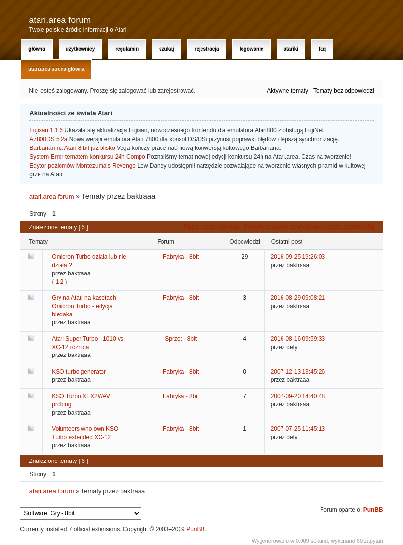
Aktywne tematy (287, 90)
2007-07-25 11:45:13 (298, 428)
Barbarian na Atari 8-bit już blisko (72, 148)
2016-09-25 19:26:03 (298, 256)
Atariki (291, 49)
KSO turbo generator (79, 371)
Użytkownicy (80, 49)
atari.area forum (60, 20)
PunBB (373, 509)
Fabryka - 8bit (181, 256)
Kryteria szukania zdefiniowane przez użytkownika (309, 227)
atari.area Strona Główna (56, 69)
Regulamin (127, 49)
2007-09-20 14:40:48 (298, 396)
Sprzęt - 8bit (181, 338)
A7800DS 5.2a (48, 139)
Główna (36, 49)
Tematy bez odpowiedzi (343, 90)
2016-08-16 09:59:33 (298, 338)
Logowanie (251, 49)
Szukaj (166, 49)
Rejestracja (207, 49)
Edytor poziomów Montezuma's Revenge (82, 165)
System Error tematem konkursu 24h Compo (87, 156)
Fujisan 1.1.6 (46, 130)
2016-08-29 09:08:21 (298, 297)
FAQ (322, 49)
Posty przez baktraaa (211, 227)
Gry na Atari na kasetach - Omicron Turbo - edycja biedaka (86, 306)
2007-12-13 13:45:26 (298, 371)
